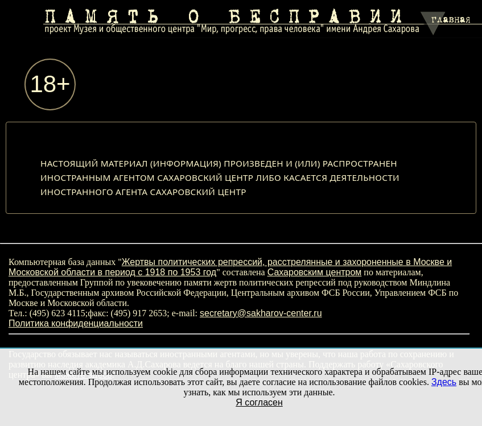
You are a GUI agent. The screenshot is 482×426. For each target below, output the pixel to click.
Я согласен (259, 402)
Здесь (443, 382)
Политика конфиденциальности (76, 323)
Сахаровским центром (314, 272)
